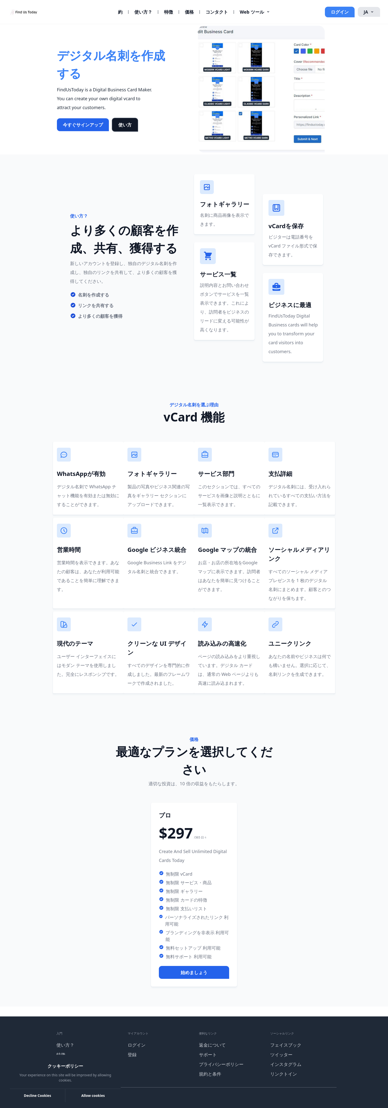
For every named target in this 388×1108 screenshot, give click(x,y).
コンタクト (217, 12)
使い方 (125, 125)
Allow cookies (93, 1095)
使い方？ (143, 12)
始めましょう (194, 972)
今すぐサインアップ (83, 125)
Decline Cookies (37, 1095)
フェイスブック (285, 1045)
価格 (189, 12)
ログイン (340, 12)
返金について (212, 1045)
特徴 (168, 12)
